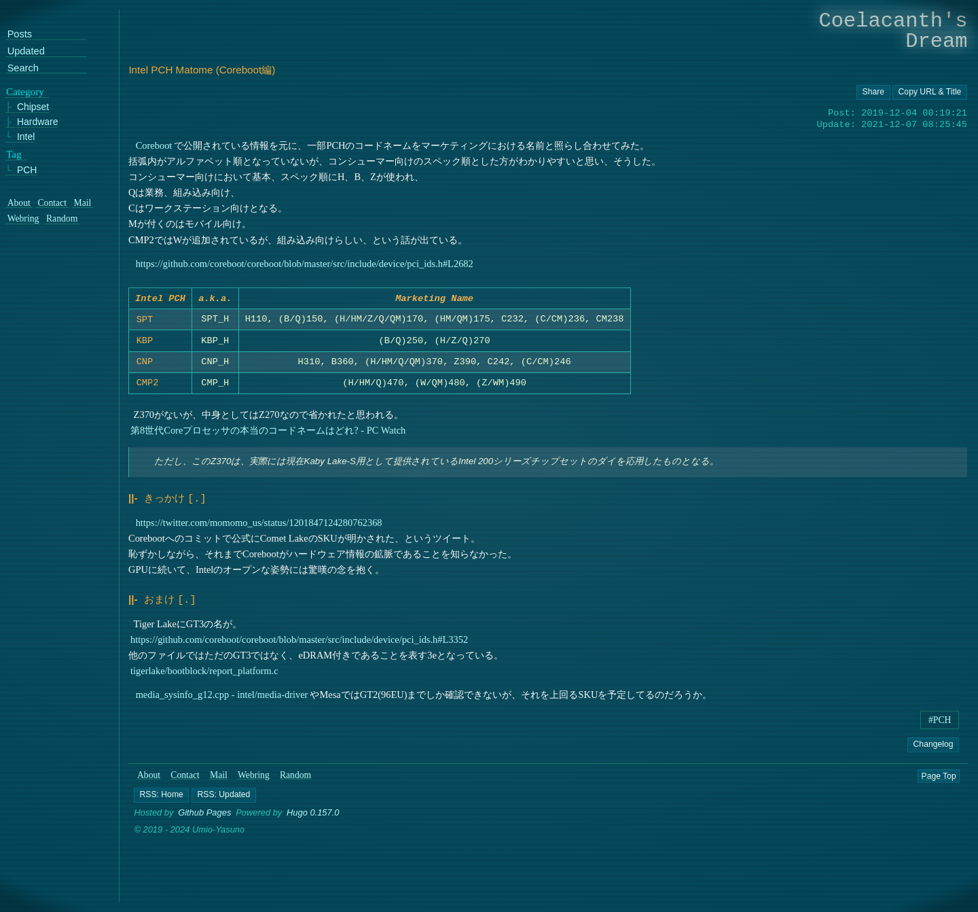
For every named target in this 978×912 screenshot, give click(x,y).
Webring (254, 786)
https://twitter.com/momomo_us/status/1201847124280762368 (259, 534)
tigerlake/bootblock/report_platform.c (204, 681)
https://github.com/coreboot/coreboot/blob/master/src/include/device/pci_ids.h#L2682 (304, 263)
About (148, 786)
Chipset (33, 108)
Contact (185, 786)
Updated (26, 52)
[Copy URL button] (873, 92)
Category (25, 91)
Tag (14, 154)
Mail (219, 786)
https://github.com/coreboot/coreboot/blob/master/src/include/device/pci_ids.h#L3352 (299, 650)
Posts (19, 35)
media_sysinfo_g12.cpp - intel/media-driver (222, 705)
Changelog (933, 755)
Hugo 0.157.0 (313, 823)
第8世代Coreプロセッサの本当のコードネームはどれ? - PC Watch (267, 443)
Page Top (939, 786)
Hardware (37, 123)
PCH (27, 170)
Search (23, 68)
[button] (161, 805)
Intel (26, 137)
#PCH (939, 731)
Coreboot (154, 145)
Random (295, 786)
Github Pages (204, 823)
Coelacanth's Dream (893, 31)
